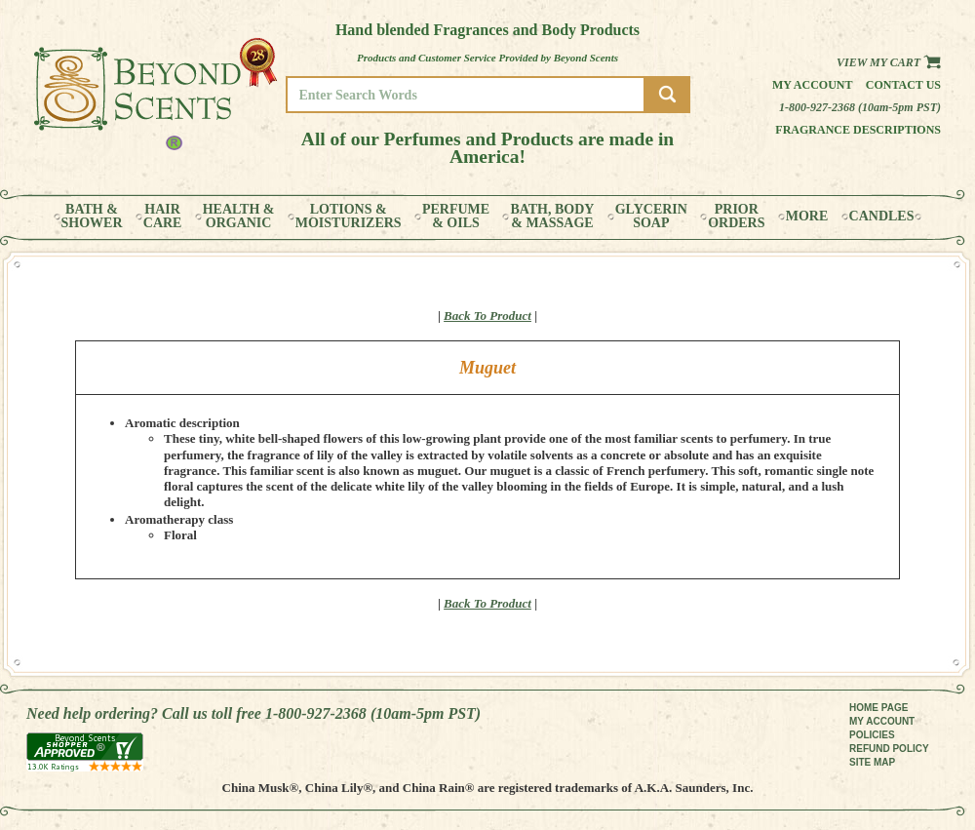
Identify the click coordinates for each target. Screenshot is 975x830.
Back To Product (487, 315)
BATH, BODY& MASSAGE (552, 216)
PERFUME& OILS (455, 216)
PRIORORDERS (736, 216)
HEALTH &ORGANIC (239, 216)
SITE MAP (872, 762)
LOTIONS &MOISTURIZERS (348, 216)
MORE (807, 216)
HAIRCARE (162, 216)
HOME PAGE (878, 707)
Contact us (903, 85)
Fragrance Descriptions (858, 130)
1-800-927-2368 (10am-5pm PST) (860, 107)
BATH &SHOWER (92, 216)
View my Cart (889, 62)
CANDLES (882, 216)
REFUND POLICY (889, 748)
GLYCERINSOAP (651, 216)
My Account (812, 85)
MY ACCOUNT (882, 721)
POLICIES (872, 735)
